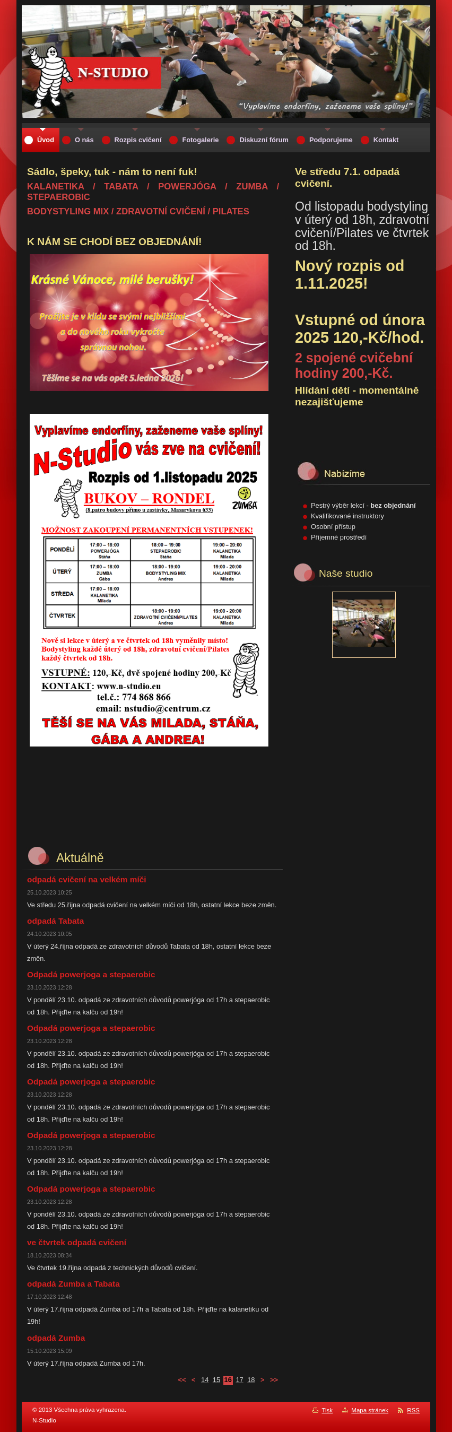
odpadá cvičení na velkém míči (86, 879)
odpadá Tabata (55, 920)
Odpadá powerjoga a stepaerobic (91, 974)
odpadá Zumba (56, 1337)
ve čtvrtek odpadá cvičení (76, 1242)
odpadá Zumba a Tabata (73, 1283)
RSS (413, 1410)
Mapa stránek (369, 1410)
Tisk (327, 1410)
